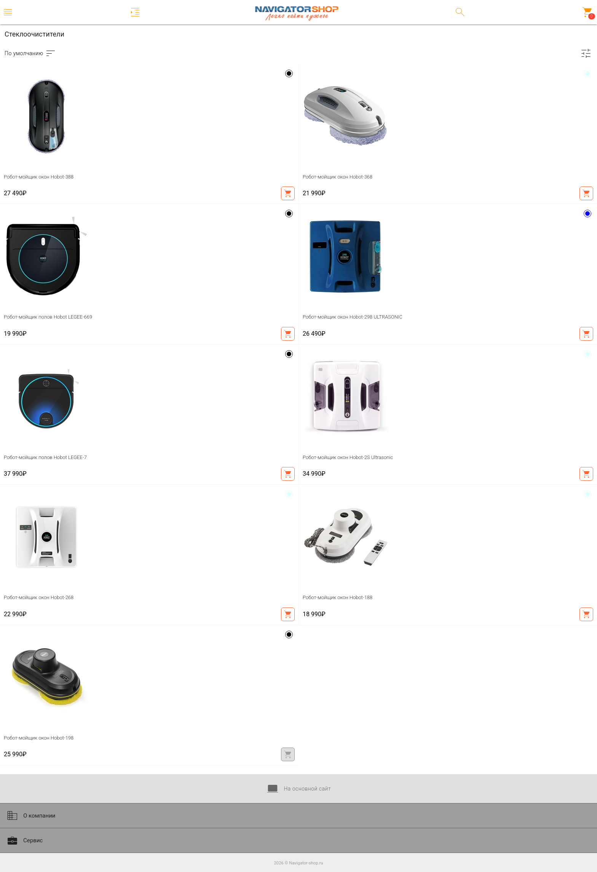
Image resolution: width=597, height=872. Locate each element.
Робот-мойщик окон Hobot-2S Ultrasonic (348, 457)
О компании (30, 815)
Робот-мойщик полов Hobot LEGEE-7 (45, 457)
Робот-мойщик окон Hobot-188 (337, 597)
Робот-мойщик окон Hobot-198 (38, 738)
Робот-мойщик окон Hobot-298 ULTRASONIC (352, 317)
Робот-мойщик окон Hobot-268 (38, 597)
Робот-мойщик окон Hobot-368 (337, 177)
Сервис (24, 840)
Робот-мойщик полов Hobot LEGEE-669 (48, 317)
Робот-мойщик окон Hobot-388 (38, 177)
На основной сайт (298, 788)
